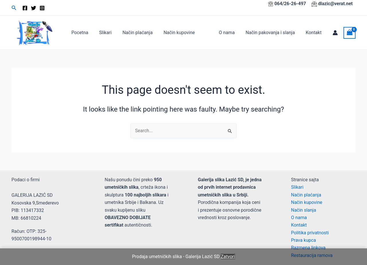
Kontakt (314, 32)
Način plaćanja (133, 32)
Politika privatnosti (310, 232)
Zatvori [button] (228, 256)
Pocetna (79, 32)
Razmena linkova (308, 247)
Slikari (103, 32)
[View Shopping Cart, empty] (349, 33)
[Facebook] (25, 8)
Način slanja (303, 210)
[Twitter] (33, 8)
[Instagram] (42, 8)
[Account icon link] (335, 32)
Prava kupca (303, 240)
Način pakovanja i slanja (273, 32)
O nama (231, 32)
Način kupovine (173, 32)
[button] (14, 7)
